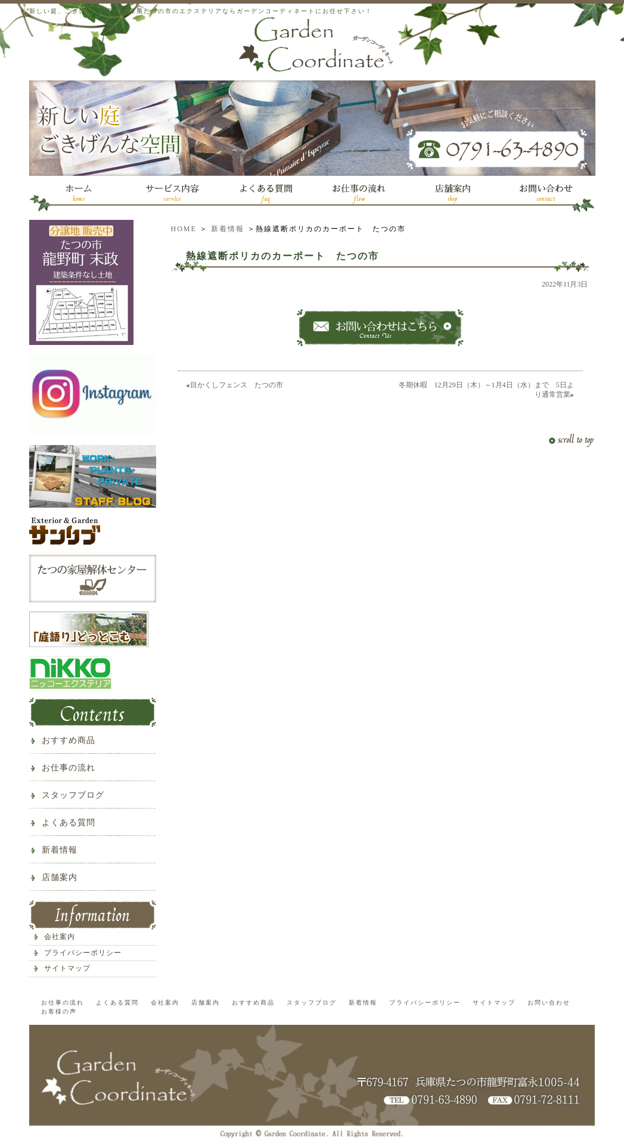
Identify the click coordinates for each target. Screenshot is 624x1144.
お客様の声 (59, 1011)
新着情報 (227, 229)
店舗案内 (59, 877)
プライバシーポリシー (83, 953)
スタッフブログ (73, 795)
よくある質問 (68, 822)
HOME (184, 229)
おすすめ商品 (68, 740)
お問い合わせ (548, 1002)
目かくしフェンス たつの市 (236, 385)
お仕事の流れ (68, 767)
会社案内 (59, 936)
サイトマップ (67, 968)
